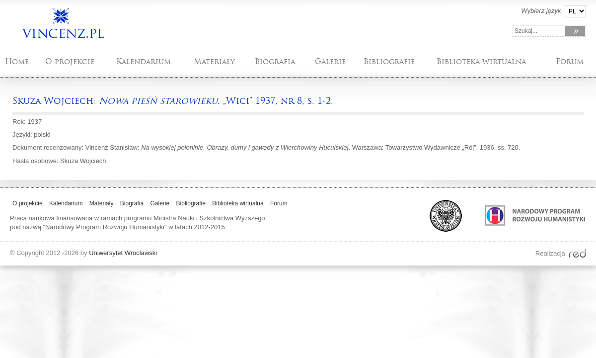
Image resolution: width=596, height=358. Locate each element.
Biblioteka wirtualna (481, 61)
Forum (570, 61)
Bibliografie (389, 61)
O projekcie (69, 61)
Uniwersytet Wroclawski (123, 253)
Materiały (214, 61)
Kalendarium (143, 61)
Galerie (330, 61)
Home (17, 61)
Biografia (275, 61)
